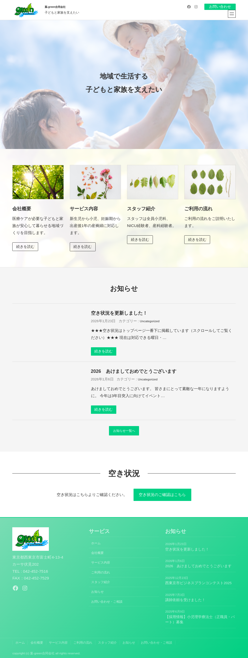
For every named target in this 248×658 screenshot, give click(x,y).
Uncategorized (149, 321)
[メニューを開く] (232, 14)
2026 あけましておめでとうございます (133, 371)
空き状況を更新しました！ (119, 313)
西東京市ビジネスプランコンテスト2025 (198, 583)
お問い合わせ (220, 7)
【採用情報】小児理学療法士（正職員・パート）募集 (200, 619)
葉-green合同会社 (55, 6)
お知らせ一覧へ (124, 430)
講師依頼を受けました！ (185, 600)
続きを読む (25, 247)
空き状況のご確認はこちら (162, 494)
